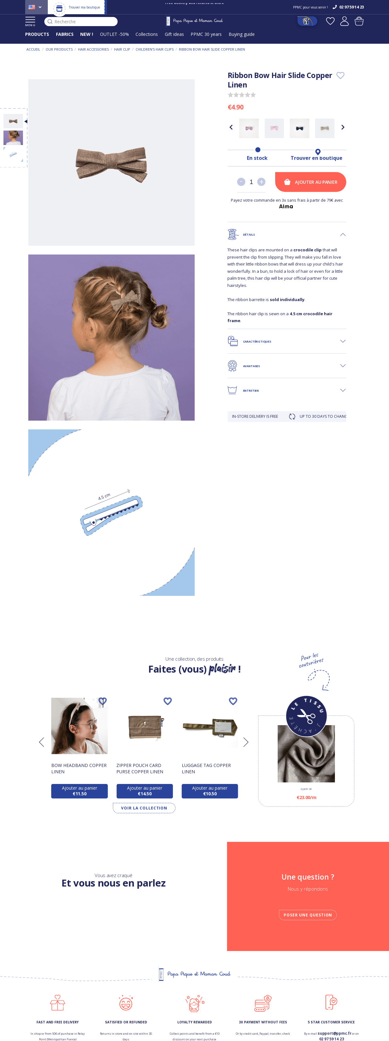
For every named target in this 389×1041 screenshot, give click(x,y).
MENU (30, 22)
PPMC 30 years (206, 34)
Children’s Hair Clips (155, 49)
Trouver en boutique (316, 157)
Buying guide (242, 34)
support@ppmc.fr (334, 1033)
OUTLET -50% (114, 34)
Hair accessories (93, 49)
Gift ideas (174, 34)
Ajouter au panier (310, 182)
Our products (59, 49)
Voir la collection (144, 808)
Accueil (33, 49)
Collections (147, 34)
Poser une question (308, 915)
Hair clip (122, 49)
